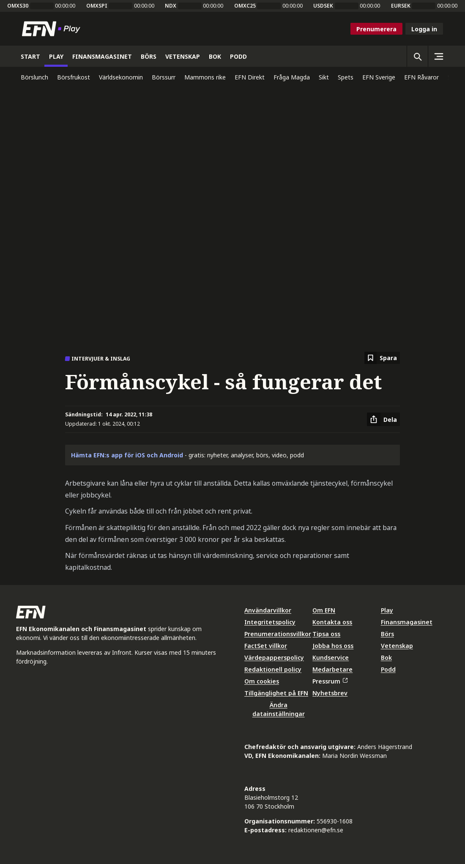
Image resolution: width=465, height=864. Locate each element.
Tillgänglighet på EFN (276, 693)
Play (387, 610)
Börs (387, 634)
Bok (386, 657)
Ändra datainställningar (278, 709)
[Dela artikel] (383, 419)
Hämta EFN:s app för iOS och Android (127, 455)
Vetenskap (397, 646)
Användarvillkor (267, 610)
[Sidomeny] (438, 56)
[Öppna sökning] (417, 56)
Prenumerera (376, 29)
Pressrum (329, 681)
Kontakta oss (332, 622)
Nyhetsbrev (329, 693)
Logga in (424, 29)
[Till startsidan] (53, 28)
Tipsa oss (326, 634)
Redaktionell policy (272, 669)
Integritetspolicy (269, 622)
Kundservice (330, 657)
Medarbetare (332, 669)
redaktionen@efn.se (315, 830)
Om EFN (323, 610)
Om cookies (261, 681)
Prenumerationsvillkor (277, 634)
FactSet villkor (265, 646)
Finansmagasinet (406, 622)
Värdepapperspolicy (274, 657)
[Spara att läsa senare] (382, 358)
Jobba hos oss (332, 646)
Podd (388, 669)
